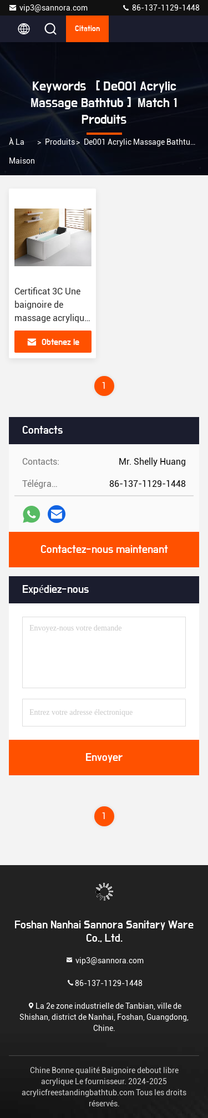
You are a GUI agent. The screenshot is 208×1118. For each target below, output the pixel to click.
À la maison (22, 151)
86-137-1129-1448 (160, 7)
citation (87, 29)
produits (60, 142)
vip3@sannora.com (48, 7)
